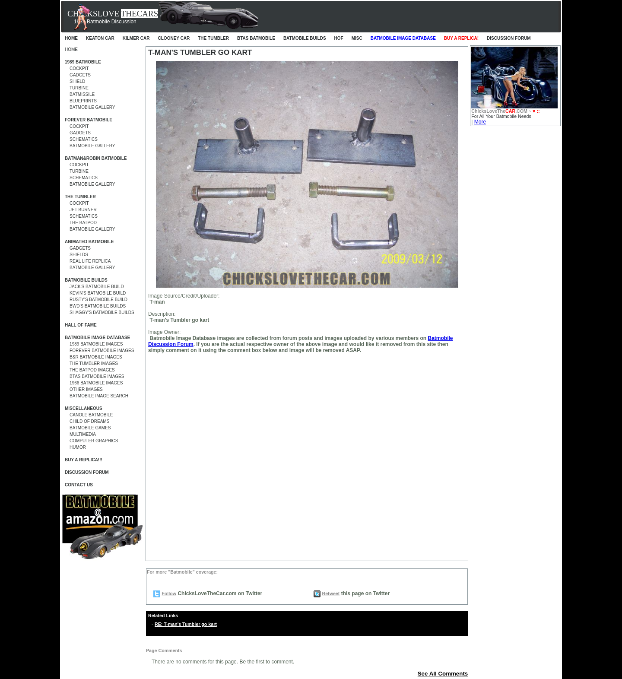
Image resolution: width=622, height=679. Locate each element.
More (480, 122)
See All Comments (443, 673)
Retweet (331, 593)
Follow (169, 593)
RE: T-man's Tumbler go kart (186, 624)
